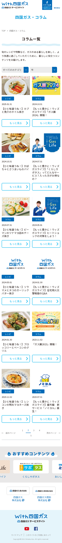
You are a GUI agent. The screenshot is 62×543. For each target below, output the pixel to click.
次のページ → (53, 432)
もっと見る (16, 123)
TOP (4, 30)
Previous (3, 491)
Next (59, 491)
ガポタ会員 (47, 6)
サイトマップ (16, 535)
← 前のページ (9, 432)
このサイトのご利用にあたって (38, 535)
